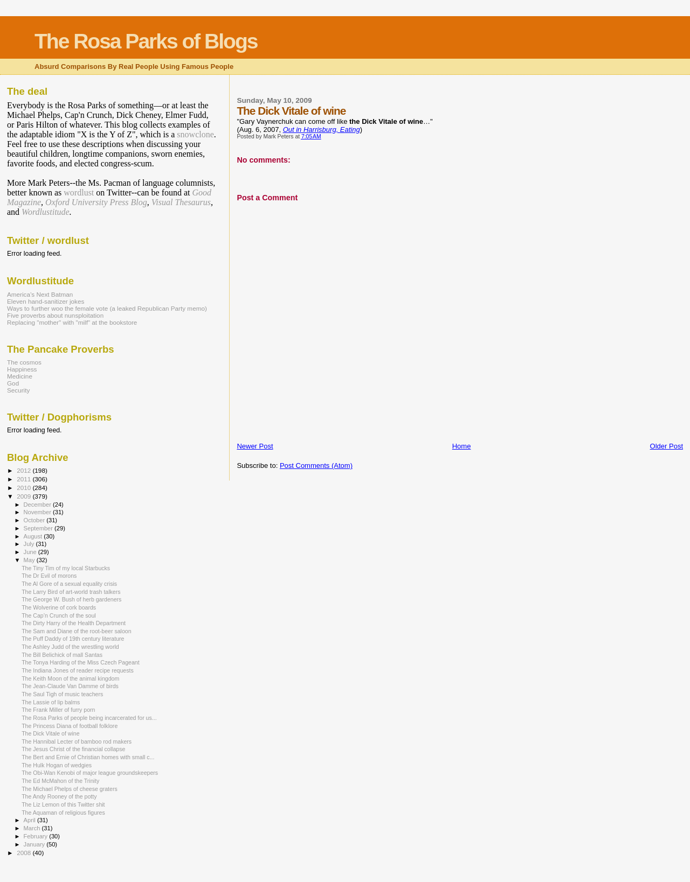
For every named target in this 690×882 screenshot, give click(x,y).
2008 (24, 852)
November (38, 512)
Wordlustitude (46, 211)
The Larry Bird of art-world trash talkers (71, 592)
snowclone (195, 134)
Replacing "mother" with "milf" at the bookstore (72, 322)
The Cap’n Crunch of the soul (59, 615)
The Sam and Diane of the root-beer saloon (76, 631)
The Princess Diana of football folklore (70, 726)
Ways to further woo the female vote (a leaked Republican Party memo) (107, 308)
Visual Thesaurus (181, 202)
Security (18, 390)
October (35, 520)
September (39, 528)
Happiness (22, 369)
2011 (24, 478)
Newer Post (255, 446)
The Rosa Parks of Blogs (145, 41)
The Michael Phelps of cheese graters (70, 789)
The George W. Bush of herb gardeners (71, 599)
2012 (24, 470)
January (35, 844)
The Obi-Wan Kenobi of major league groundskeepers (90, 772)
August (34, 536)
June (31, 552)
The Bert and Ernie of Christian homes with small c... (88, 757)
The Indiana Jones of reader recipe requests (78, 670)
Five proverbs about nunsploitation (55, 315)
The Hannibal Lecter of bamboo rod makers (77, 741)
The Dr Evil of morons (49, 575)
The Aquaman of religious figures (63, 812)
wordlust (79, 192)
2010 (24, 487)
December (38, 504)
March (33, 828)
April (30, 820)
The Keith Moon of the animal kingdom (70, 678)
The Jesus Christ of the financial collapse (73, 749)
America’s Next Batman (40, 294)
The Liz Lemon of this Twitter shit (63, 804)
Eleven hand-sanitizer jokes (45, 301)
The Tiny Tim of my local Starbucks (66, 568)
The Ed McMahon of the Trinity (60, 781)
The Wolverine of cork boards (59, 607)
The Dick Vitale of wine (50, 733)
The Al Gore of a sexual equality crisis (69, 583)
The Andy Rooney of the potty (59, 796)
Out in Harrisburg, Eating (321, 129)
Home (461, 446)
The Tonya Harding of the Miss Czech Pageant (81, 662)
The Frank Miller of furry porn (58, 709)
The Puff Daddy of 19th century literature (73, 638)
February (37, 836)
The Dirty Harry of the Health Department (74, 623)
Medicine (19, 376)
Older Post (666, 446)
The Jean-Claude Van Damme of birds (70, 686)
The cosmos (24, 362)
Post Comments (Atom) (316, 465)
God (13, 383)
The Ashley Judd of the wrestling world (70, 646)
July (30, 544)
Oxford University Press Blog (96, 202)
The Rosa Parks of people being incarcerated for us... (89, 718)
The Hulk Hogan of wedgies (57, 765)
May (30, 560)
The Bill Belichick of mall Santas (62, 655)
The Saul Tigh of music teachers (62, 694)
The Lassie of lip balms (51, 702)
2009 (24, 496)
